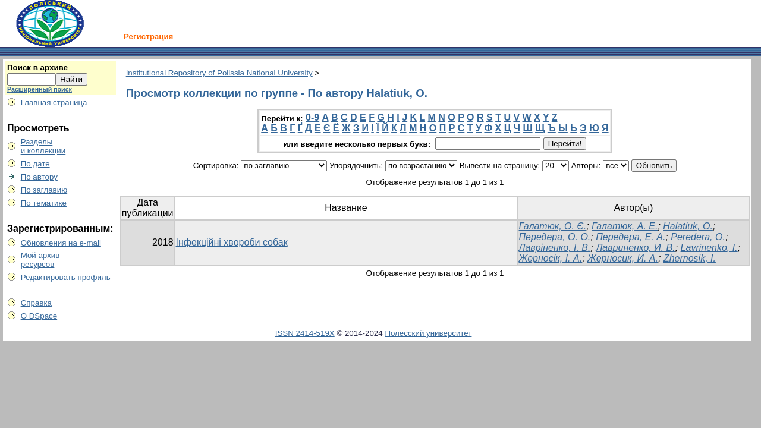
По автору (39, 176)
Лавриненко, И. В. (635, 248)
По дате (35, 163)
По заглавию (44, 189)
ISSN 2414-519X (305, 333)
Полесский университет (428, 333)
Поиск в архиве (37, 67)
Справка (36, 302)
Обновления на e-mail (61, 242)
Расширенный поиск (39, 89)
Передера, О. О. (555, 237)
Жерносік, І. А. (551, 258)
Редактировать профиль (66, 277)
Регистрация (148, 36)
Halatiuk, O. (688, 226)
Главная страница (54, 102)
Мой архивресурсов (40, 260)
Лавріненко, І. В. (555, 248)
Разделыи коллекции (43, 146)
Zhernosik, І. (689, 258)
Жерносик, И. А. (622, 258)
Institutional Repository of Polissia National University (219, 72)
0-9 (312, 117)
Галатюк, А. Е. (625, 226)
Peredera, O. (698, 237)
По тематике (44, 203)
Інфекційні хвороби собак (232, 242)
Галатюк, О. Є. (553, 226)
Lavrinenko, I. (709, 248)
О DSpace (39, 315)
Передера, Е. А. (630, 237)
